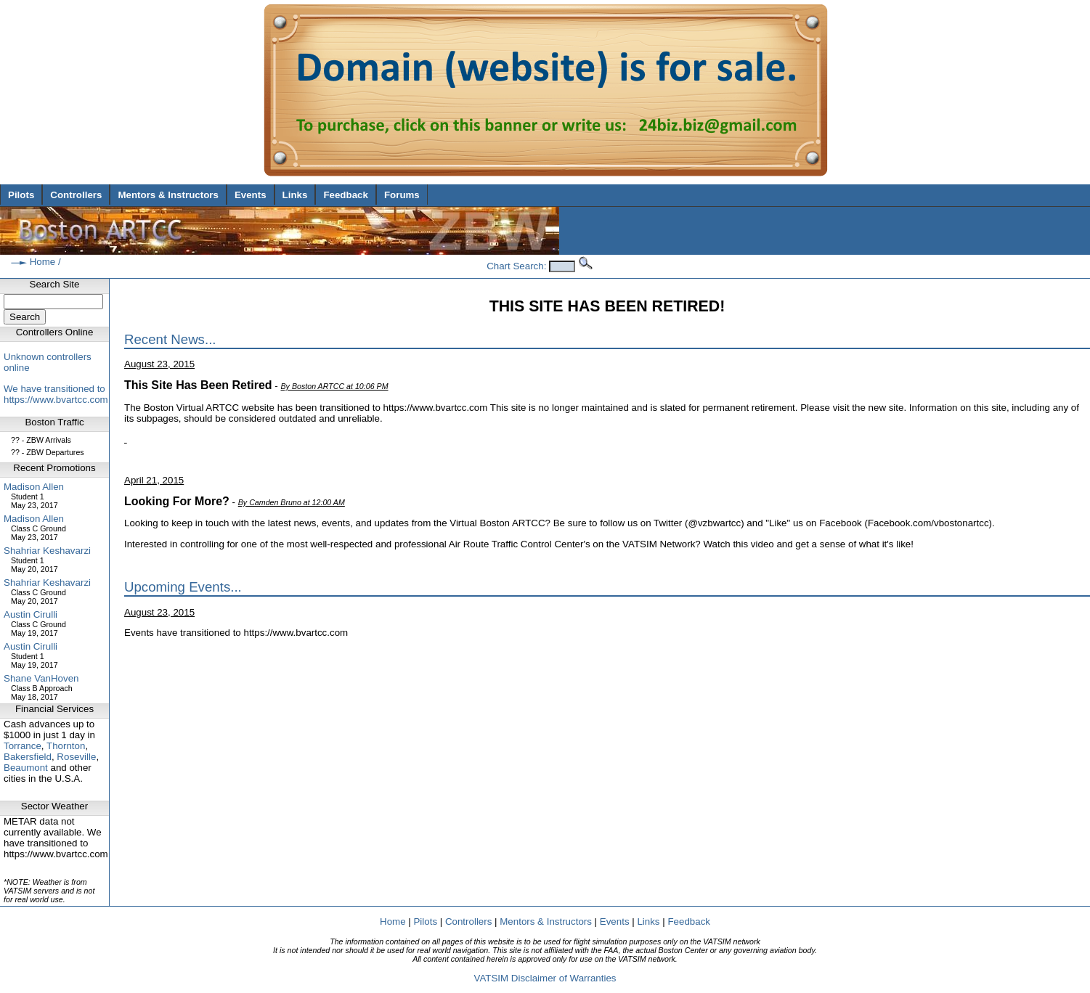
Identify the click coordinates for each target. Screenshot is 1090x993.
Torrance (22, 745)
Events (251, 194)
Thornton (65, 745)
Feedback (345, 194)
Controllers (76, 194)
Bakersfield (28, 756)
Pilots (21, 194)
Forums (402, 194)
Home (43, 261)
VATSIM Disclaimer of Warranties (544, 978)
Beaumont (26, 767)
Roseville (76, 756)
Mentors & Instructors (168, 194)
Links (295, 194)
